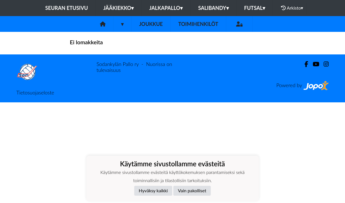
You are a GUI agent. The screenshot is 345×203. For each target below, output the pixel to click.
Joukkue (151, 24)
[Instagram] (324, 64)
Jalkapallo (166, 8)
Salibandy (213, 8)
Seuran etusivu (66, 8)
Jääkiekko (118, 8)
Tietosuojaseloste (35, 92)
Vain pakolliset (192, 190)
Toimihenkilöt (198, 24)
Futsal (254, 8)
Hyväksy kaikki (153, 190)
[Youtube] (313, 64)
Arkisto (292, 8)
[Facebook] (304, 64)
